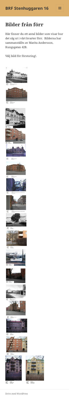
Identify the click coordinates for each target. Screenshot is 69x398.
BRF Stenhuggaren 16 (27, 8)
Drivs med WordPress (16, 393)
